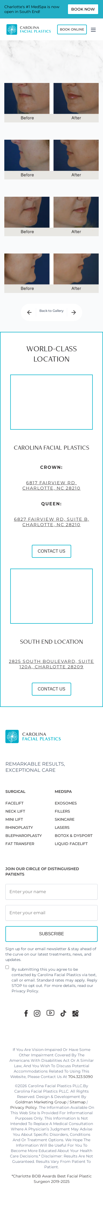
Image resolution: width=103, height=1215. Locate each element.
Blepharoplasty (23, 835)
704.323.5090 (80, 1076)
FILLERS (62, 811)
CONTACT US (52, 554)
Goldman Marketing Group (40, 1102)
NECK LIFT (15, 811)
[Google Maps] (75, 1013)
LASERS (62, 827)
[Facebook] (26, 1013)
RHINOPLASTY (19, 827)
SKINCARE (64, 819)
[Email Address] (51, 913)
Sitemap (77, 1102)
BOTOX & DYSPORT (73, 835)
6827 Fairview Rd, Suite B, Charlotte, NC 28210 (51, 525)
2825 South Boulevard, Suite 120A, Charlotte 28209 (51, 667)
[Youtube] (50, 1013)
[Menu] (93, 29)
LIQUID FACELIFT (71, 843)
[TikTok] (63, 1013)
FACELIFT (14, 803)
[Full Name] (51, 892)
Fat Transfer (19, 843)
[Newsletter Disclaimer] (7, 969)
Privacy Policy (25, 991)
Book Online (72, 29)
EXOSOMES (66, 803)
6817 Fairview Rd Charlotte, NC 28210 (51, 488)
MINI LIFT (14, 819)
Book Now (83, 9)
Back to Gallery (51, 311)
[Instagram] (37, 1013)
